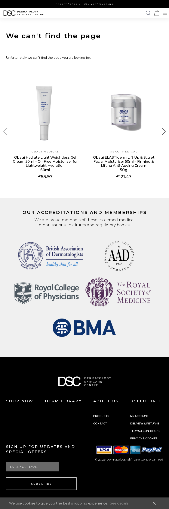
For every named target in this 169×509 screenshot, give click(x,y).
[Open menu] (165, 13)
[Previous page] (5, 131)
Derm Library (63, 401)
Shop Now (19, 401)
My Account (139, 416)
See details (119, 503)
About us (106, 401)
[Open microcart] (157, 13)
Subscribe (41, 483)
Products (101, 416)
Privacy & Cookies (143, 438)
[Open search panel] (148, 13)
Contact (100, 423)
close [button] (154, 503)
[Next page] (164, 131)
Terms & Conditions (145, 431)
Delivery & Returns (144, 423)
